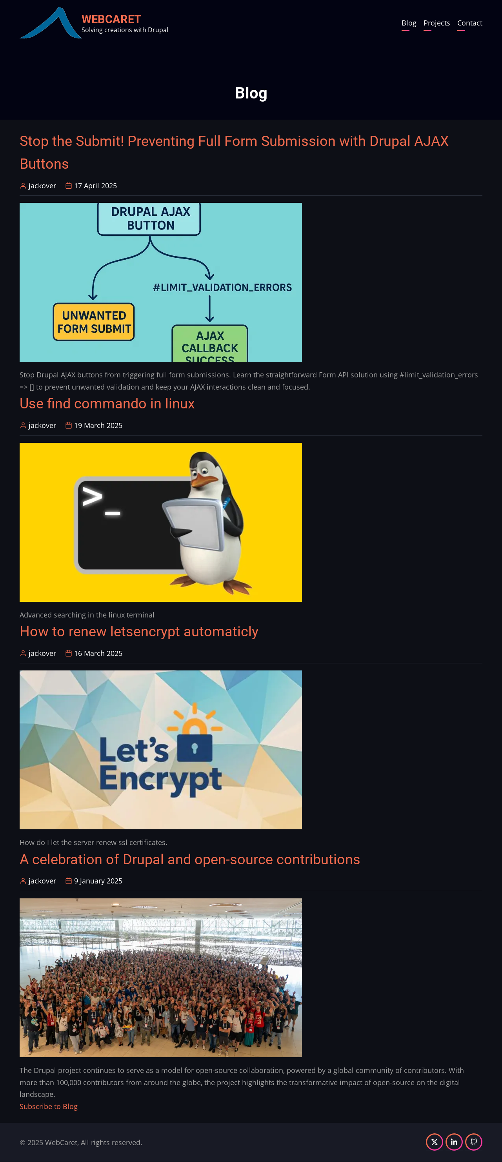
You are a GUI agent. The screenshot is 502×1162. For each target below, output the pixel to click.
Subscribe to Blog (49, 1106)
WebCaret (111, 19)
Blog (409, 22)
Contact (469, 22)
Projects (437, 22)
